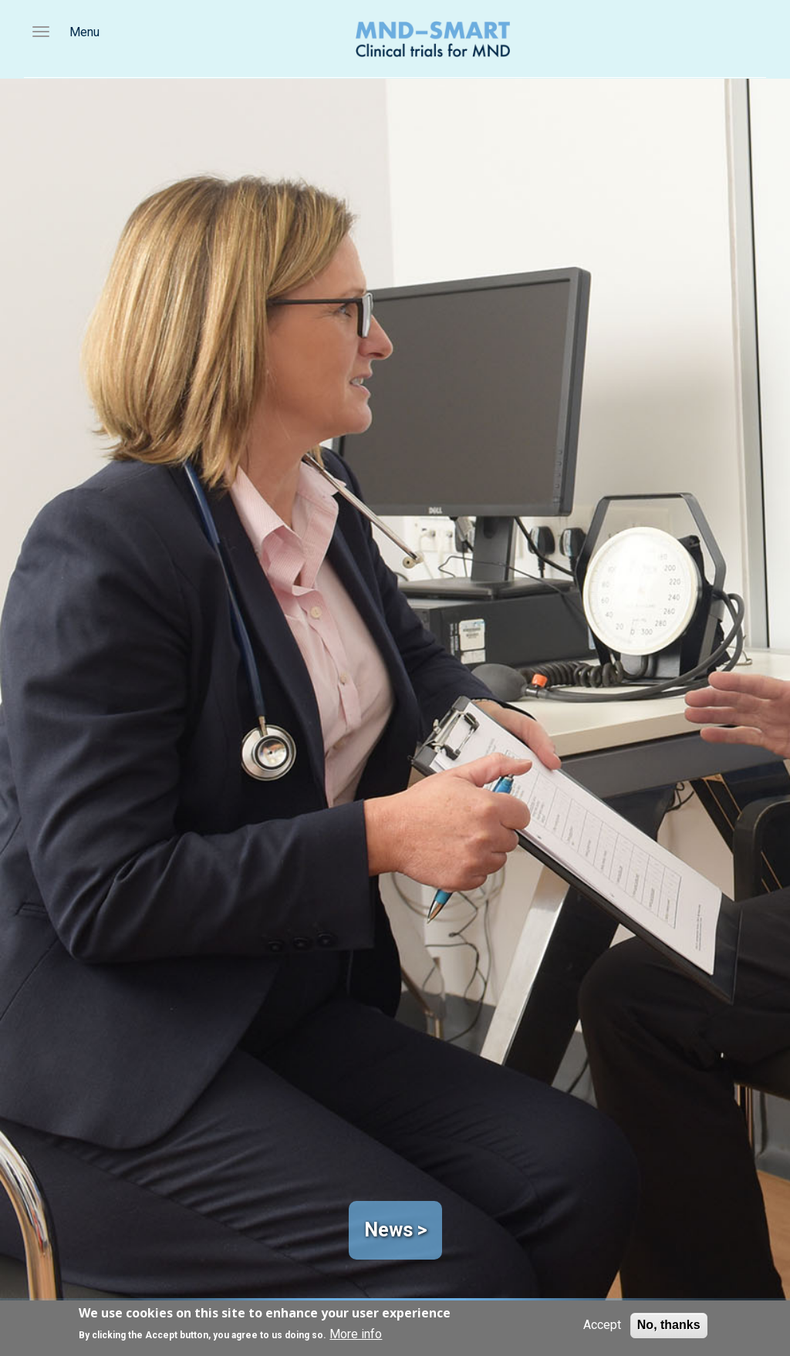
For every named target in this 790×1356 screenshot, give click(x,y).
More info (355, 1334)
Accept (602, 1324)
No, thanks (669, 1324)
